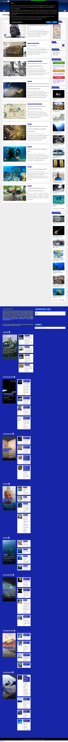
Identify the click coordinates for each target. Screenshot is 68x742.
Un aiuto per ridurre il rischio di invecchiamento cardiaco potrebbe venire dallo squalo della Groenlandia (8, 593)
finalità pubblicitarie (16, 13)
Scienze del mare (25, 459)
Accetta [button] (54, 22)
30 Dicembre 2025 (7, 559)
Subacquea (25, 503)
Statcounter (2, 741)
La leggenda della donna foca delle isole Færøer (26, 659)
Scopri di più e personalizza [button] (16, 22)
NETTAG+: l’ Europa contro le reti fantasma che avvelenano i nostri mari (26, 622)
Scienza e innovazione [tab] (26, 574)
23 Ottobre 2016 (31, 193)
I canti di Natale (25, 666)
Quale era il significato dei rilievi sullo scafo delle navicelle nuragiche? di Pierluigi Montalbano (28, 340)
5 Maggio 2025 (6, 455)
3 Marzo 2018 (30, 111)
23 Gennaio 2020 (31, 30)
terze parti (26, 10)
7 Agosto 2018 (30, 68)
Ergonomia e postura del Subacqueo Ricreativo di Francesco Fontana (26, 726)
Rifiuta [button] (49, 22)
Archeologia (29, 43)
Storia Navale (6, 450)
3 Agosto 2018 (30, 91)
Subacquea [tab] (28, 483)
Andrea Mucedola (38, 30)
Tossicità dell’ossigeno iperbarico (25, 715)
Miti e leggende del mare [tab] (26, 630)
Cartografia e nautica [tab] (26, 433)
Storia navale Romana (36, 43)
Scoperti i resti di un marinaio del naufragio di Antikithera (37, 169)
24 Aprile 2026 (6, 398)
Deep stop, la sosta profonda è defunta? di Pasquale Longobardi (26, 704)
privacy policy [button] (40, 5)
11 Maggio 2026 (6, 353)
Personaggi (6, 500)
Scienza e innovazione (25, 579)
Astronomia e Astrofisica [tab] (26, 377)
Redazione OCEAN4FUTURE (40, 193)
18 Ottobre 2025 (6, 652)
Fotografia (5, 554)
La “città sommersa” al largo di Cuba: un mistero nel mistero (26, 648)
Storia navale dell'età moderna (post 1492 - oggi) (35, 61)
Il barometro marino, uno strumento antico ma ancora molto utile (26, 475)
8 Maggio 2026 (6, 596)
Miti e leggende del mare (8, 647)
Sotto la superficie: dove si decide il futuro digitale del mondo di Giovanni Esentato (26, 508)
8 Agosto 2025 (6, 693)
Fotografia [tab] (28, 537)
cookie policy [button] (18, 8)
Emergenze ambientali (25, 616)
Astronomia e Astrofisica (8, 393)
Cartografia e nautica (8, 449)
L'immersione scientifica (8, 499)
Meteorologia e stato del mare (26, 470)
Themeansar (42, 739)
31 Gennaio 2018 (31, 133)
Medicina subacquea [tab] (27, 672)
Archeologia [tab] (31, 332)
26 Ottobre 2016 (31, 171)
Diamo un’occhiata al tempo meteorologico (46, 313)
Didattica (25, 487)
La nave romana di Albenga (32, 45)
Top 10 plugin (62, 208)
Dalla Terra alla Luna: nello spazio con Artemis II (26, 402)
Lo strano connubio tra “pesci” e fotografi (26, 545)
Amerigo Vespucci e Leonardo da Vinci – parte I (26, 451)
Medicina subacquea (7, 689)
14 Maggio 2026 (6, 505)
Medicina (5, 590)
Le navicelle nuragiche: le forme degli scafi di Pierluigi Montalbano (28, 350)
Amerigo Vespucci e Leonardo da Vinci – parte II (26, 442)
